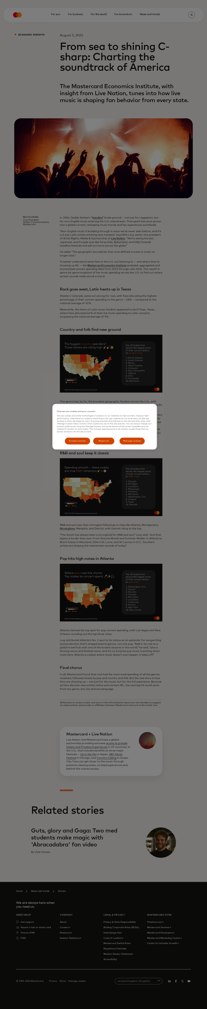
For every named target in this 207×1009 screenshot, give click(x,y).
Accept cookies (77, 441)
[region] (104, 427)
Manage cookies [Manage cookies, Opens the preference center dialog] (132, 441)
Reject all (104, 441)
